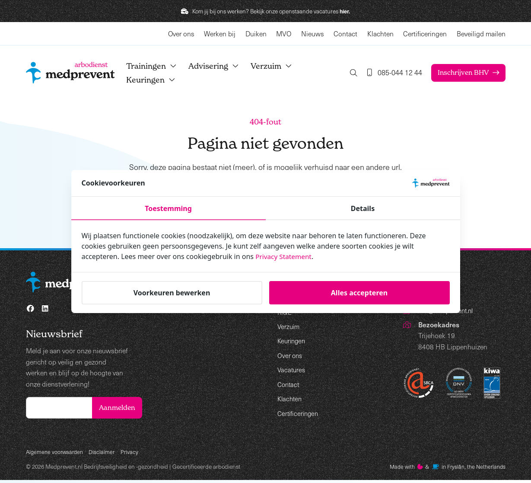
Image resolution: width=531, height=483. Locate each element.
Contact (345, 33)
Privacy (134, 454)
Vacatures (292, 369)
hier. (345, 11)
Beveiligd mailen (481, 33)
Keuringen (158, 80)
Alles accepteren (359, 292)
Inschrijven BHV (462, 73)
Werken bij (219, 33)
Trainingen (159, 66)
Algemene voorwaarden (56, 454)
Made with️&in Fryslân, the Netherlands (443, 469)
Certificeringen (425, 33)
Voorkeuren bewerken (172, 292)
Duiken (256, 33)
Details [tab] (363, 208)
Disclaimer (105, 454)
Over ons (181, 33)
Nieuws (312, 33)
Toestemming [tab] (168, 208)
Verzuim (278, 66)
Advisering (221, 66)
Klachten (380, 33)
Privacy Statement (284, 256)
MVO (283, 33)
